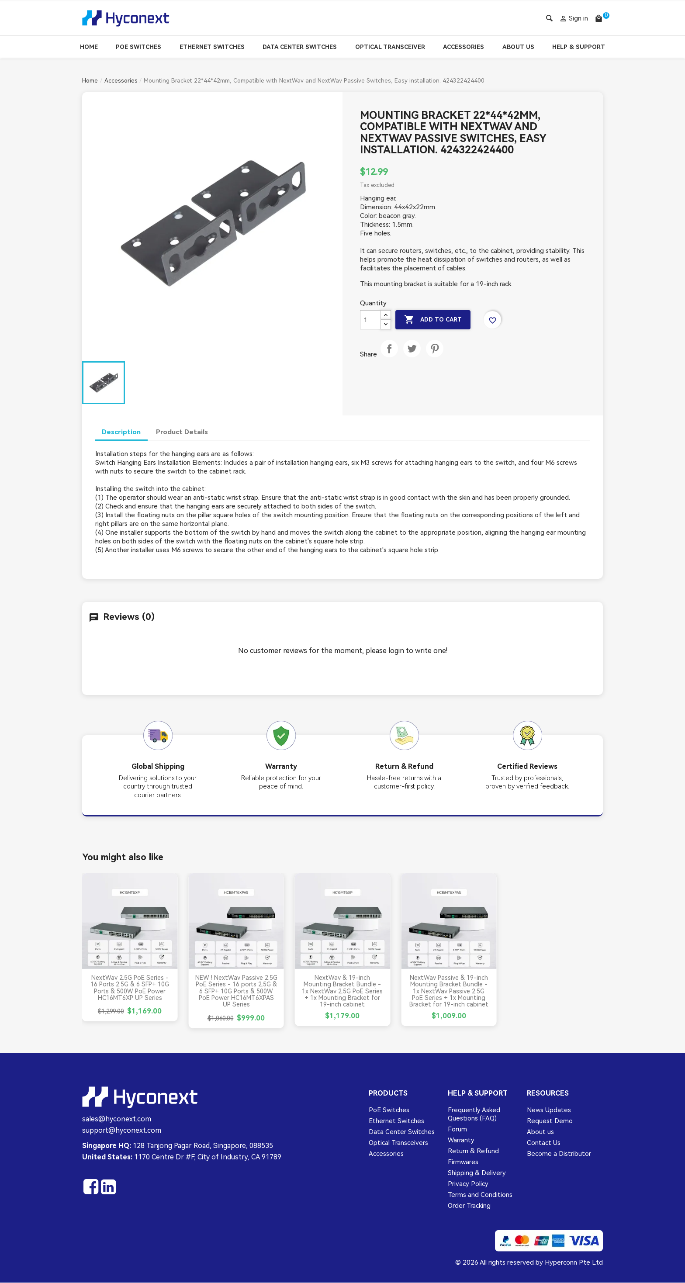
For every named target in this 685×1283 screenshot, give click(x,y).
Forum (457, 1129)
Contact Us (543, 1143)
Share (389, 357)
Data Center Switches (300, 47)
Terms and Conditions (480, 1195)
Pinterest (434, 357)
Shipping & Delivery (477, 1173)
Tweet (412, 357)
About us (540, 1132)
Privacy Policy (468, 1184)
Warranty (461, 1140)
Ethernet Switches (212, 47)
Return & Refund (473, 1151)
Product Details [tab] (183, 432)
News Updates (549, 1110)
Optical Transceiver (390, 47)
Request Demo (550, 1121)
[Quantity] (370, 319)
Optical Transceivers (398, 1143)
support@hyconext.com (121, 1130)
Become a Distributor (559, 1154)
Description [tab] (122, 432)
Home (89, 47)
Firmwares (463, 1162)
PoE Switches (138, 47)
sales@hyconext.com (116, 1119)
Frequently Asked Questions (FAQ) (474, 1114)
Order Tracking (469, 1206)
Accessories (463, 47)
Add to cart (435, 319)
